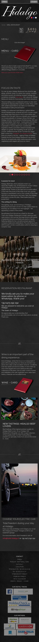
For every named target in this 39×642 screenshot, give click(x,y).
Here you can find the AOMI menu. (12, 72)
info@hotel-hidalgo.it (11, 538)
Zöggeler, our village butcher (22, 133)
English (34, 1)
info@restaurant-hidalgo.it (19, 574)
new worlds (19, 97)
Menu (4, 1)
